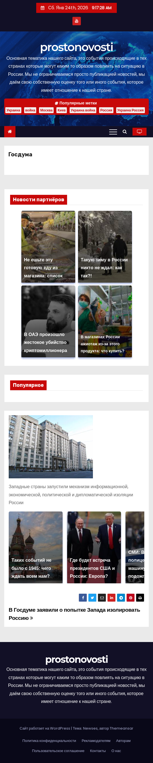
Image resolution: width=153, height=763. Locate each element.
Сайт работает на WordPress (45, 728)
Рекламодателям (96, 740)
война (30, 110)
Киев (62, 110)
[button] (126, 131)
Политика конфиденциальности (49, 740)
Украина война (83, 110)
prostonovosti (76, 47)
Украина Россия (130, 110)
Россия (106, 110)
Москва (46, 110)
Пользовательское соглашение (58, 750)
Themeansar (121, 728)
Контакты (98, 750)
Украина (13, 110)
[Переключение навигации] (113, 131)
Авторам (123, 740)
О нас (116, 750)
